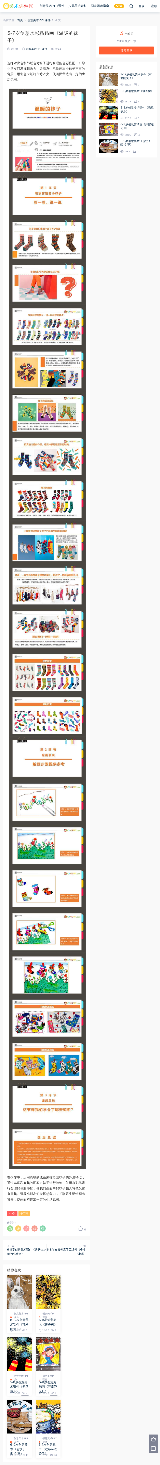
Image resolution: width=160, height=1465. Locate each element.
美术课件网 (18, 6)
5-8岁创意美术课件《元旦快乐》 (74, 1324)
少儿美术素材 (77, 6)
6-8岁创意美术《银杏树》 (46, 1324)
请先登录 (126, 50)
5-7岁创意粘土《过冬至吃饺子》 (73, 1387)
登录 (17, 1416)
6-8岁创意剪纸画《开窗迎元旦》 (19, 1387)
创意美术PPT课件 (52, 6)
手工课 (24, 1213)
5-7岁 (12, 1213)
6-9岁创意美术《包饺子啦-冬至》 (46, 1387)
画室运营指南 (100, 6)
